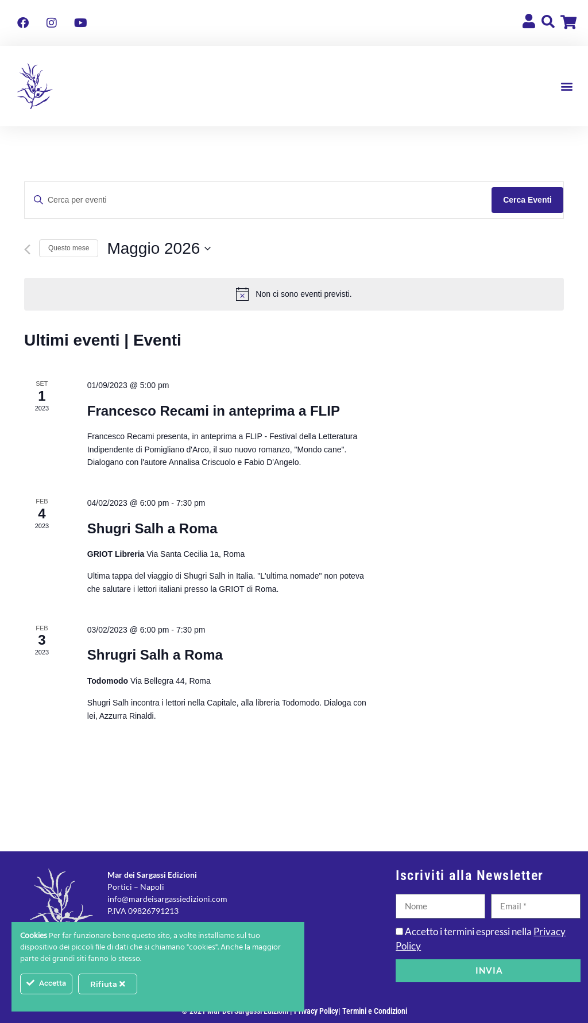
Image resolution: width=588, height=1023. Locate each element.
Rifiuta (107, 984)
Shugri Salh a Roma (152, 528)
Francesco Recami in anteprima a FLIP (213, 410)
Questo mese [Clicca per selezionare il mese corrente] (68, 248)
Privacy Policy (316, 1011)
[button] (567, 86)
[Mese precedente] (27, 249)
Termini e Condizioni (374, 1011)
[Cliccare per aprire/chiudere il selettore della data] (159, 248)
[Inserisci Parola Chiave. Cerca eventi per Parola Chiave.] (258, 200)
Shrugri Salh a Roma (155, 654)
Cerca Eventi (527, 199)
